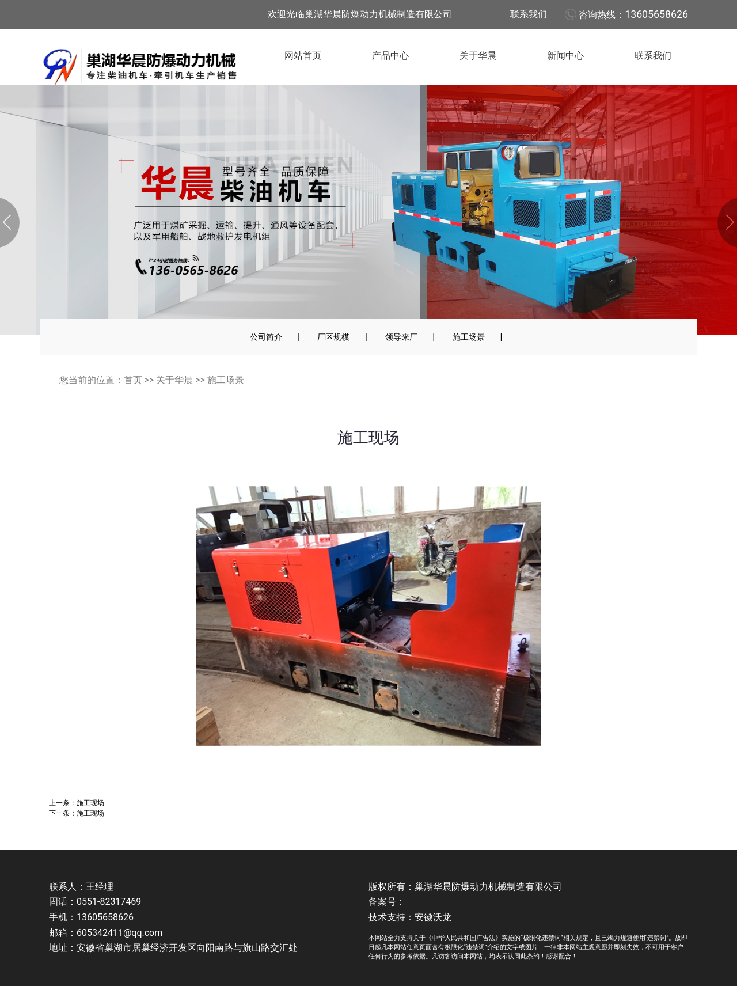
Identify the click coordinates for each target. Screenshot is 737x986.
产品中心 (390, 55)
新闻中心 (565, 55)
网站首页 (302, 55)
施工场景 (469, 337)
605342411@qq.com (119, 932)
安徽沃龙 (433, 917)
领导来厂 (401, 337)
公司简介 (266, 337)
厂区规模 (333, 337)
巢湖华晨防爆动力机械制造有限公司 (488, 886)
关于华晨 (477, 55)
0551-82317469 (109, 901)
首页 (133, 379)
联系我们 (528, 14)
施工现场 (90, 802)
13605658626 (656, 14)
